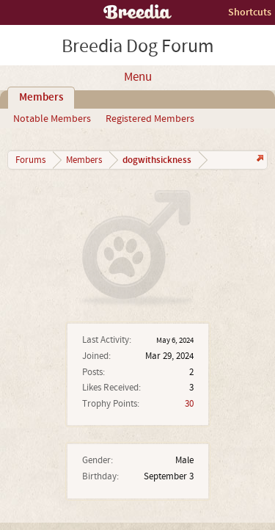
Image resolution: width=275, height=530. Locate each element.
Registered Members (150, 119)
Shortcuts (249, 12)
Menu (138, 77)
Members (41, 97)
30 (189, 404)
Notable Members (52, 119)
